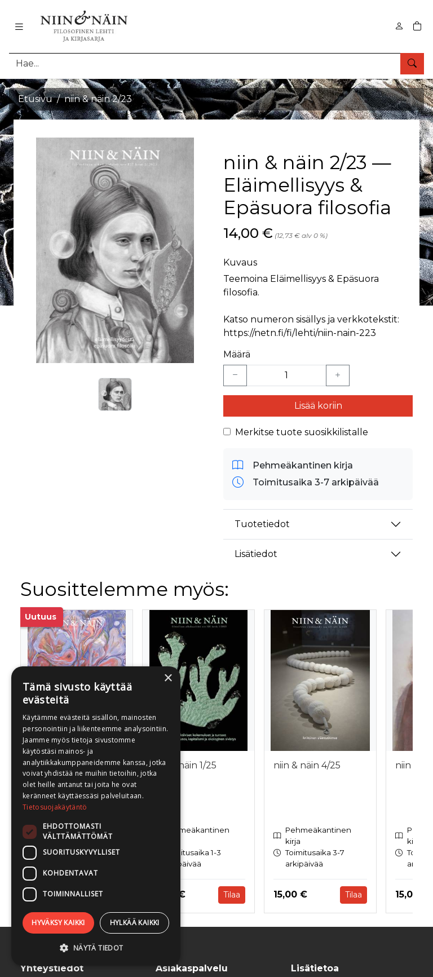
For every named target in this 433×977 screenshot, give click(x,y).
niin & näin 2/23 (98, 99)
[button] (96, 947)
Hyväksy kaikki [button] (58, 922)
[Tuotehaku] (216, 63)
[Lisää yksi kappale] (338, 375)
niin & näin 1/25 (184, 765)
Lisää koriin (318, 405)
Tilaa (231, 895)
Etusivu (35, 99)
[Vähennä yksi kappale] (235, 375)
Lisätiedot (256, 554)
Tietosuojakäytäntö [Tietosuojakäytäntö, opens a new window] (55, 807)
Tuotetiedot (262, 524)
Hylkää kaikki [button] (135, 922)
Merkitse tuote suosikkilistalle (301, 432)
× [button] (168, 678)
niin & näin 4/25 (307, 765)
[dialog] (95, 816)
